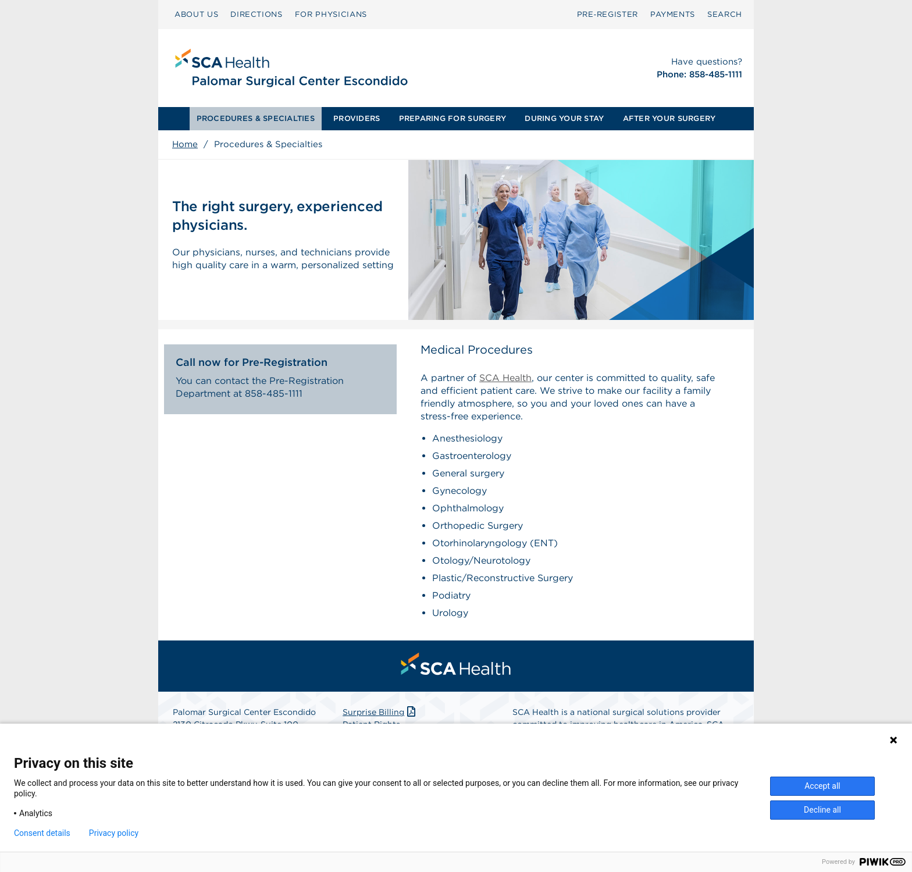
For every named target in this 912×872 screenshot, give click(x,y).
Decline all (822, 809)
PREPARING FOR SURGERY (452, 118)
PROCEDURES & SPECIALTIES (256, 118)
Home (185, 144)
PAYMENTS (672, 14)
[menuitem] (196, 14)
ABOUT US (196, 14)
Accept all (822, 786)
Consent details (42, 833)
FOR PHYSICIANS (331, 14)
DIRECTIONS (256, 14)
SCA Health (505, 377)
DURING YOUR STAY (564, 118)
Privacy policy (113, 833)
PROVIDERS (356, 118)
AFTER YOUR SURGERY (669, 118)
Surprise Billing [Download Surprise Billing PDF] (380, 712)
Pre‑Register (607, 14)
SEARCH (724, 14)
